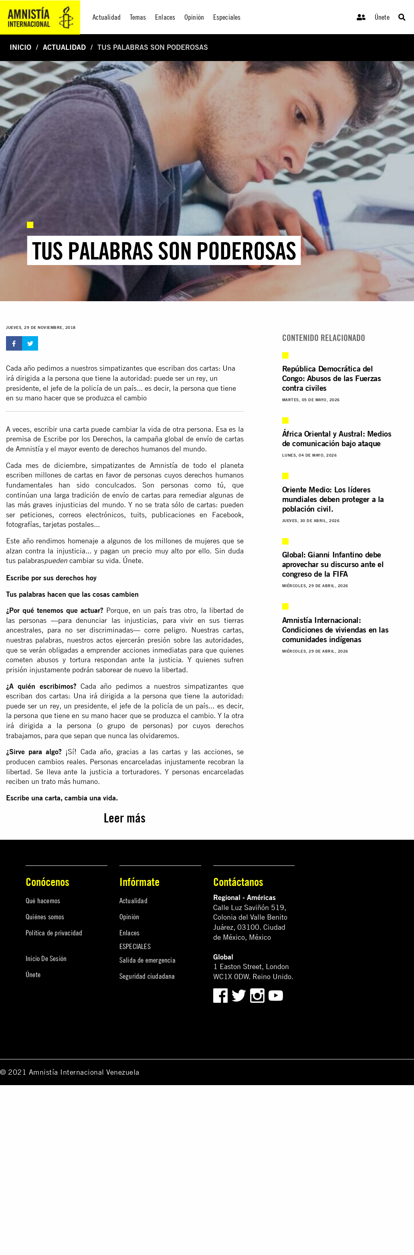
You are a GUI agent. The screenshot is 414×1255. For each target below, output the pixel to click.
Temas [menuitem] (138, 17)
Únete (382, 17)
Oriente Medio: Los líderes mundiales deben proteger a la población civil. (333, 499)
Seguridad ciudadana (147, 976)
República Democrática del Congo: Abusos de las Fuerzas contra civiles (331, 378)
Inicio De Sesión (46, 958)
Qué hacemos (43, 900)
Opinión (129, 916)
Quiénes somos (45, 916)
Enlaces (129, 932)
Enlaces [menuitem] (165, 17)
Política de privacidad (54, 932)
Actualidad (64, 47)
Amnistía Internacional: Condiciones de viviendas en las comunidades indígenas (335, 629)
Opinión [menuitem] (194, 17)
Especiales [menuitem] (227, 17)
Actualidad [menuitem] (107, 17)
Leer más (124, 817)
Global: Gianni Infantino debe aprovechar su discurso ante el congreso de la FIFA (333, 564)
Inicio (20, 47)
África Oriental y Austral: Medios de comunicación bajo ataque (337, 438)
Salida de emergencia (147, 960)
